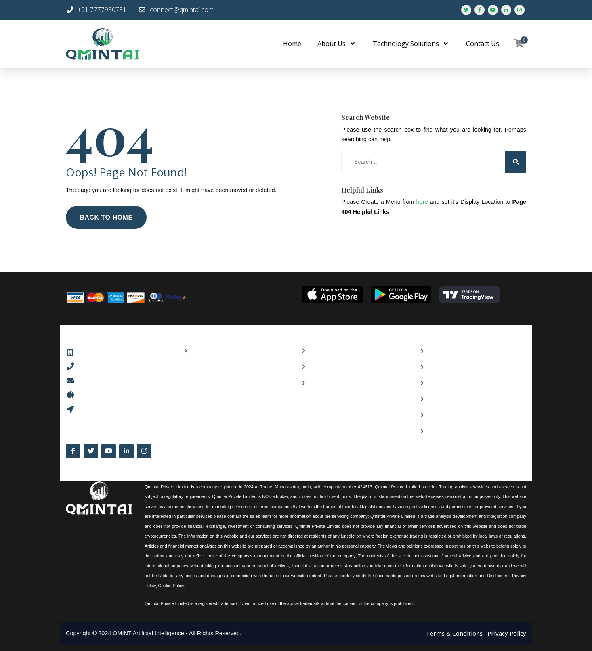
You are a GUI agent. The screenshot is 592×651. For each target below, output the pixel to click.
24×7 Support (326, 382)
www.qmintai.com (103, 393)
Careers (318, 366)
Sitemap (437, 431)
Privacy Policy (444, 398)
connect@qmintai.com (176, 9)
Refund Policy (444, 415)
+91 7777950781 (96, 9)
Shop (197, 350)
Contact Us (441, 366)
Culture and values (332, 350)
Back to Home (107, 216)
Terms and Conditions (456, 382)
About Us (438, 350)
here (422, 201)
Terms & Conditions (456, 631)
